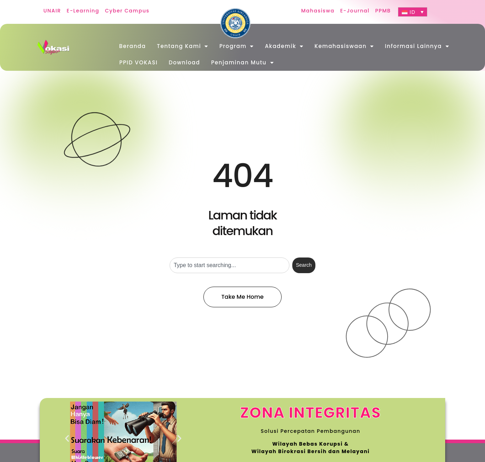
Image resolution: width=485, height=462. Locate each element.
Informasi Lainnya (417, 46)
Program (236, 46)
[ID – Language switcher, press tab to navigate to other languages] (412, 12)
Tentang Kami (182, 46)
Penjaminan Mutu (242, 63)
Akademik (284, 46)
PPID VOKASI (138, 62)
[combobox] (229, 265)
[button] (67, 438)
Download (184, 62)
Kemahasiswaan (344, 46)
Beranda (132, 46)
